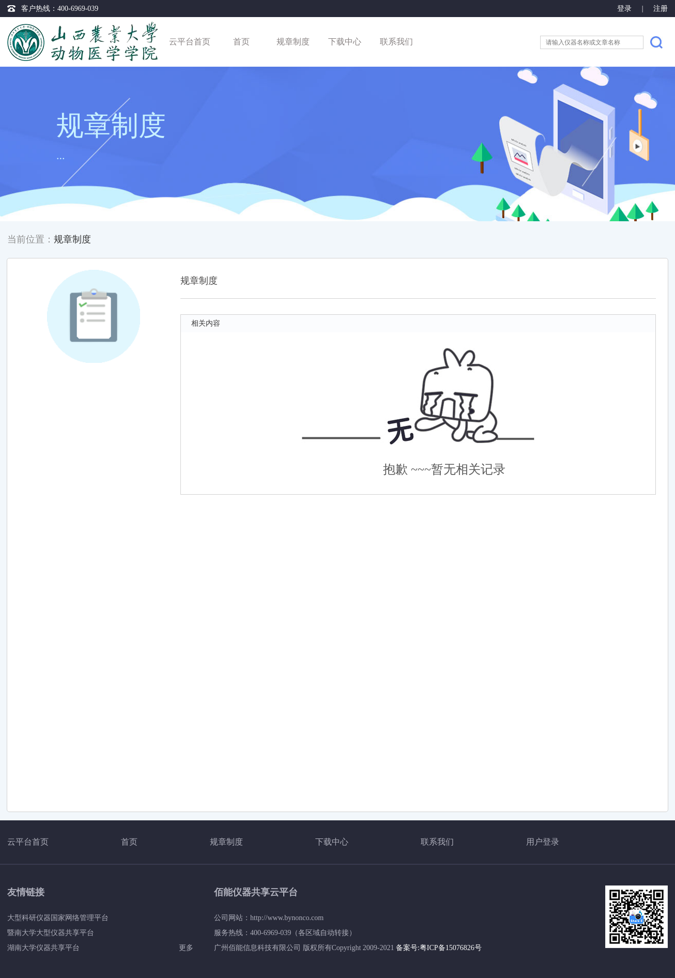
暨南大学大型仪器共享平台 (50, 933)
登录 (625, 8)
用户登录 (542, 841)
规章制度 (293, 41)
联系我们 (396, 41)
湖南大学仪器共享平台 (43, 948)
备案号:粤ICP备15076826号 (439, 948)
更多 (186, 948)
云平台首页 (189, 41)
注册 (660, 8)
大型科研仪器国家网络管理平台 (58, 918)
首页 (241, 41)
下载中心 (344, 41)
